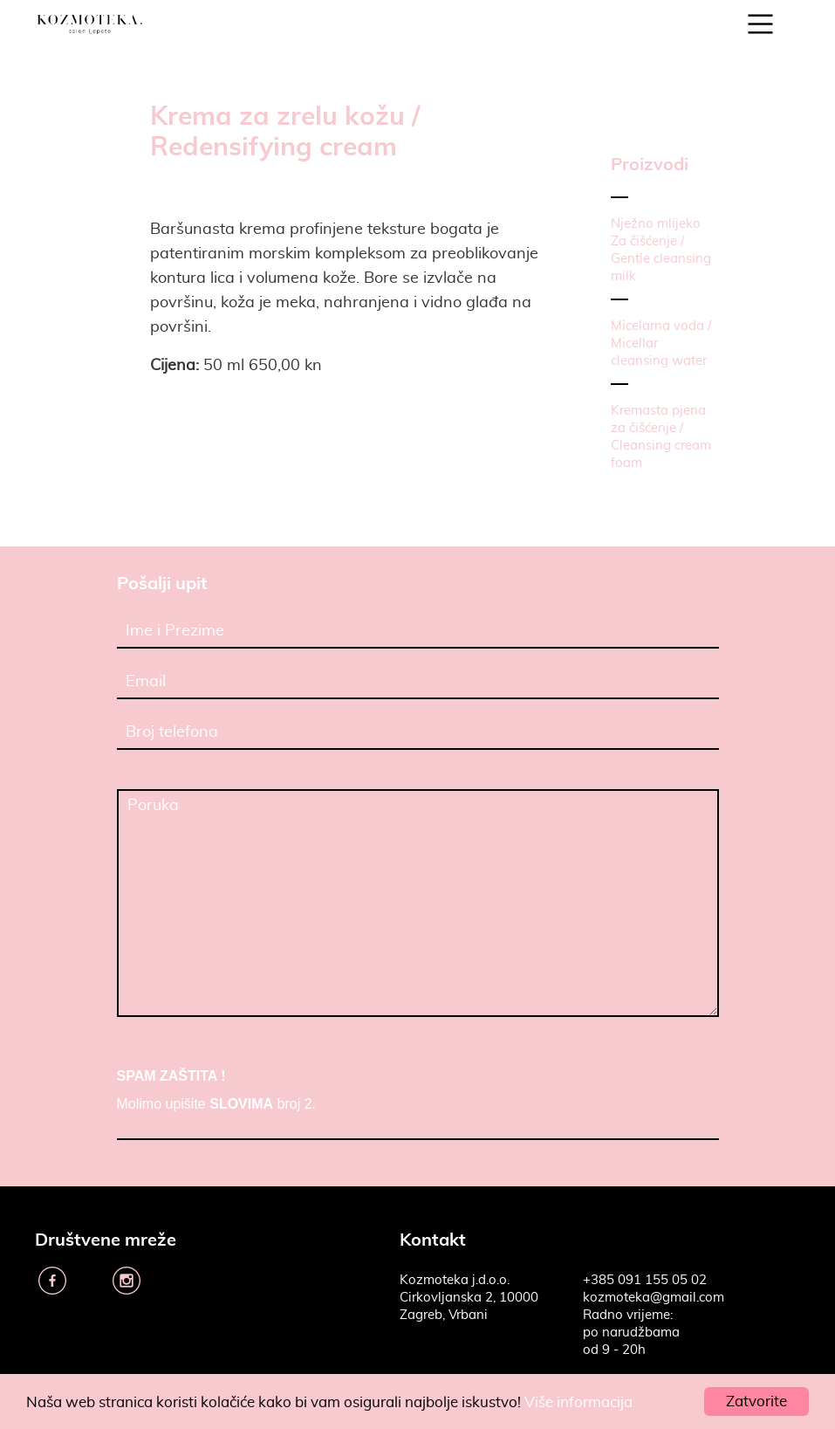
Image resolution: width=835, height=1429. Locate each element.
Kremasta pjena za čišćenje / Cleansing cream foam (661, 437)
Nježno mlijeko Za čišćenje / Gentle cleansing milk (661, 250)
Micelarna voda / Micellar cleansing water (661, 343)
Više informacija (578, 1402)
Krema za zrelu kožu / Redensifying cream (285, 130)
